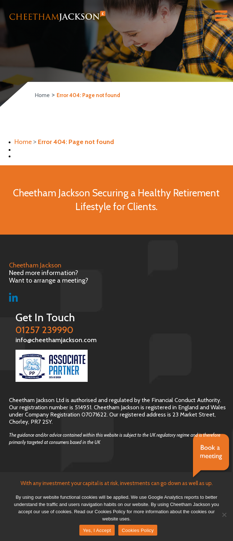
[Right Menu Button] (221, 17)
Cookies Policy (138, 530)
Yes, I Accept (97, 530)
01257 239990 (120, 322)
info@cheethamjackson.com (49, 339)
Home (42, 95)
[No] (224, 514)
